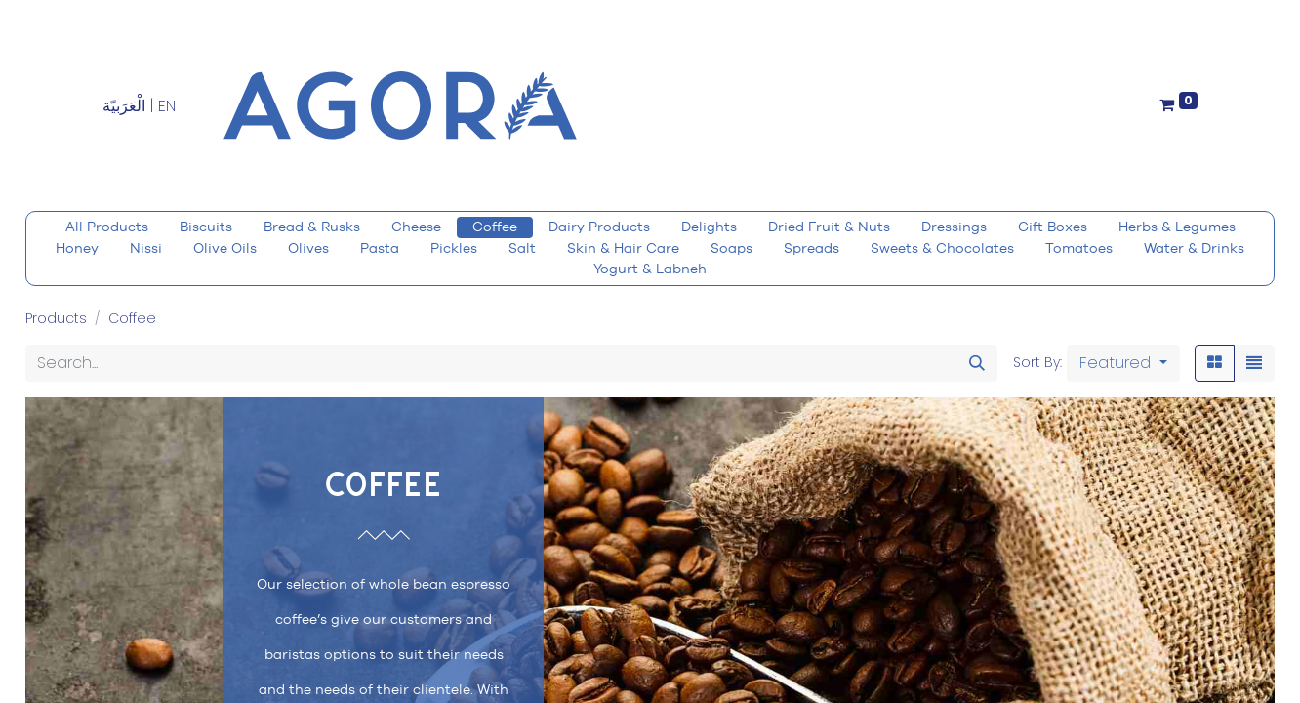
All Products (106, 226)
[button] (1123, 363)
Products (56, 318)
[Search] (976, 363)
